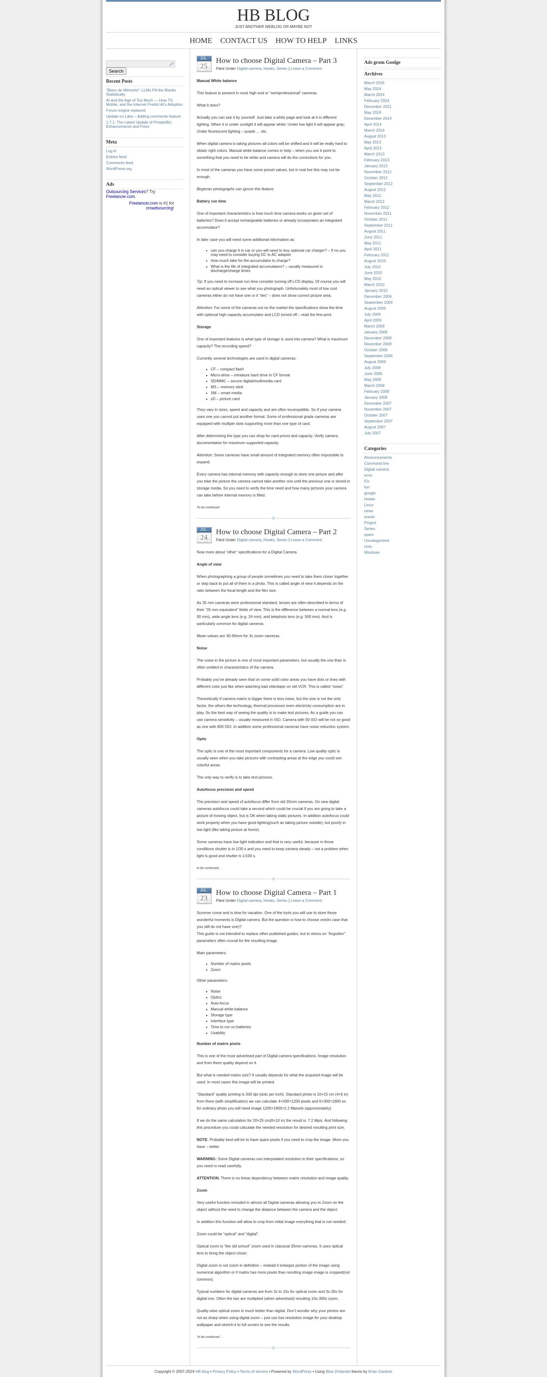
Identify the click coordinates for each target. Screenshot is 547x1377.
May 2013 (372, 142)
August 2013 (375, 136)
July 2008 (372, 368)
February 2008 (376, 391)
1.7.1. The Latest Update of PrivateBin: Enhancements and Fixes (139, 124)
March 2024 (374, 95)
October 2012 (376, 178)
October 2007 (376, 415)
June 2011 (373, 237)
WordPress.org (119, 169)
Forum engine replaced (125, 110)
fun (366, 487)
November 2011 (377, 213)
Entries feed (116, 157)
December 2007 (377, 403)
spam (369, 534)
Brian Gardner (380, 1371)
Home (201, 40)
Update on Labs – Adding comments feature (143, 116)
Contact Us (243, 40)
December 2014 (377, 118)
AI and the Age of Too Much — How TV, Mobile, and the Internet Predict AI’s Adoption (144, 102)
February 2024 (376, 100)
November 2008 (377, 344)
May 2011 (372, 243)
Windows (372, 552)
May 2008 (372, 379)
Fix (366, 481)
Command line (376, 463)
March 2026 (374, 83)
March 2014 (374, 130)
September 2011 (378, 225)
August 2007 (375, 427)
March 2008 (374, 385)
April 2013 (373, 148)
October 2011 (376, 219)
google (370, 493)
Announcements (378, 457)
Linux (368, 505)
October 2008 (376, 350)
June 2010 (373, 273)
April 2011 (373, 249)
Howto (268, 68)
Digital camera (249, 68)
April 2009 (373, 320)
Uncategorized (376, 540)
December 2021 (377, 106)
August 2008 (375, 362)
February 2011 (376, 255)
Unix (368, 546)
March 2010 (374, 284)
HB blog (273, 15)
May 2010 (372, 279)
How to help (301, 40)
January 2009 (376, 332)
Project (370, 523)
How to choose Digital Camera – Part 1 (276, 892)
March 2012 (374, 201)
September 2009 (378, 302)
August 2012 (375, 189)
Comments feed (119, 163)
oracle (369, 517)
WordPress (302, 1371)
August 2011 (375, 231)
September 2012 (378, 184)
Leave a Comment (306, 68)
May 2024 (372, 89)
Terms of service (254, 1371)
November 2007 (377, 409)
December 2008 (377, 338)
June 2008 (373, 373)
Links (346, 40)
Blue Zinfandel (338, 1371)
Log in (111, 151)
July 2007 (372, 433)
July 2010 (372, 267)
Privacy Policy (225, 1371)
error (368, 475)
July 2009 (372, 314)
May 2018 (372, 112)
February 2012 (376, 207)
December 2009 (377, 296)
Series (282, 68)
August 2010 (375, 261)
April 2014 (373, 124)
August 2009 (375, 308)
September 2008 (378, 356)
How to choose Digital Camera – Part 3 (276, 60)
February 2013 (376, 160)
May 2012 (372, 195)
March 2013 (374, 154)
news (368, 511)
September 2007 (378, 421)
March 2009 (374, 326)
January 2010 (376, 290)
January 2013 (376, 166)
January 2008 (376, 397)
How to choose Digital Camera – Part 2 (276, 531)
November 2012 (377, 172)
